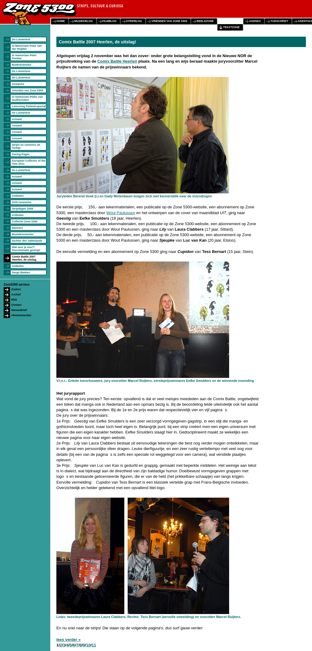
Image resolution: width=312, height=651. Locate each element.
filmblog (109, 21)
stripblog (134, 21)
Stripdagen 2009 (22, 208)
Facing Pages (21, 154)
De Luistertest (21, 39)
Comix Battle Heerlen (117, 61)
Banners (17, 227)
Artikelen (18, 195)
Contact (16, 304)
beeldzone (205, 21)
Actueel (17, 119)
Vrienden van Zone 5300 (27, 90)
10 (88, 645)
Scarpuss (18, 84)
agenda (255, 21)
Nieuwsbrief (19, 310)
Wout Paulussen (120, 212)
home (61, 21)
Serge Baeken (21, 272)
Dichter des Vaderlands (27, 240)
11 (94, 645)
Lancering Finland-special (29, 106)
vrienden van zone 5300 (169, 21)
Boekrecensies (21, 64)
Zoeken (16, 289)
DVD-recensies (21, 202)
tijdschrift (279, 21)
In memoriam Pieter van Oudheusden (27, 98)
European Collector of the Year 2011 (28, 162)
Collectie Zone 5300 (24, 221)
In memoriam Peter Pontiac (24, 57)
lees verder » (68, 639)
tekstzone (231, 27)
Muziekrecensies (23, 234)
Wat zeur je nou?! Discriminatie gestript (26, 249)
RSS (14, 299)
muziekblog (83, 21)
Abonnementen (21, 315)
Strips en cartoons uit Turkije (26, 146)
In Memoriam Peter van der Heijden (27, 47)
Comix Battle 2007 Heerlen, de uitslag (24, 258)
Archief (16, 294)
